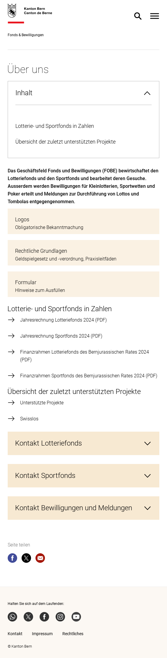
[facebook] (12, 559)
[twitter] (26, 559)
